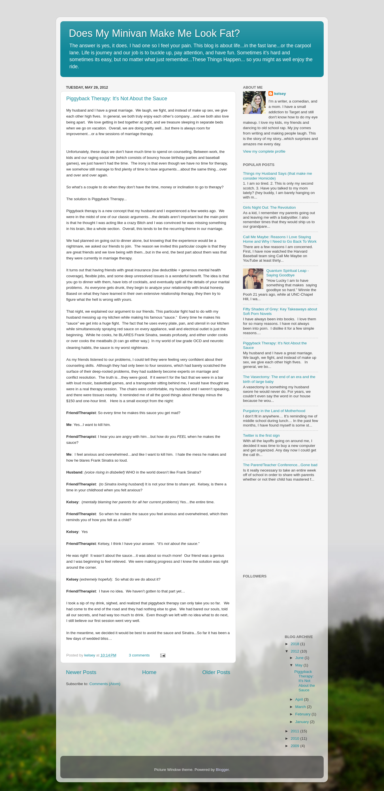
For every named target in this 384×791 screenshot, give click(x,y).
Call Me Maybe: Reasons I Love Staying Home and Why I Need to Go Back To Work (280, 239)
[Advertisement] (278, 528)
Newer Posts (81, 672)
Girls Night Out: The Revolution (269, 207)
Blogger (222, 769)
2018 (295, 644)
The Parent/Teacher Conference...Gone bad (280, 465)
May (299, 665)
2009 (295, 746)
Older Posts (216, 672)
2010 (295, 738)
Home (149, 672)
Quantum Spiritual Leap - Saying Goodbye (287, 272)
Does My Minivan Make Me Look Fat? (154, 33)
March (301, 707)
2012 (295, 651)
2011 (295, 731)
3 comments (139, 655)
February (303, 714)
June (300, 658)
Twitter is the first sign (261, 435)
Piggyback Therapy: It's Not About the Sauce (116, 98)
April (299, 699)
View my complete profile (264, 151)
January (302, 722)
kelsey (90, 655)
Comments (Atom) (105, 684)
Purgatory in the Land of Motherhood (274, 411)
